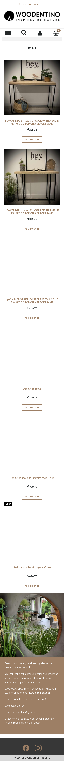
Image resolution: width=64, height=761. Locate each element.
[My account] (40, 33)
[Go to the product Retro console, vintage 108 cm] (32, 534)
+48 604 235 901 (41, 692)
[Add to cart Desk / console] (32, 407)
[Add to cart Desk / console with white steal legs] (32, 497)
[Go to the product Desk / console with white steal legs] (32, 445)
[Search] (24, 33)
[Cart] (56, 33)
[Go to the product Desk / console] (32, 355)
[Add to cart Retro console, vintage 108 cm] (32, 586)
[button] (8, 33)
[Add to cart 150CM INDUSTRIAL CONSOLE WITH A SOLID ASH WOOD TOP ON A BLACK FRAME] (32, 318)
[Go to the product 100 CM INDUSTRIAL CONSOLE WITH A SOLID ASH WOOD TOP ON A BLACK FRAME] (32, 87)
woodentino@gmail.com (25, 712)
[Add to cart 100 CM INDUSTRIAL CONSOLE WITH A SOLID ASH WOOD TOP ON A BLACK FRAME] (32, 139)
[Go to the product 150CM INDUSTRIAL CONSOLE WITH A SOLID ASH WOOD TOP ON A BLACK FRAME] (32, 266)
